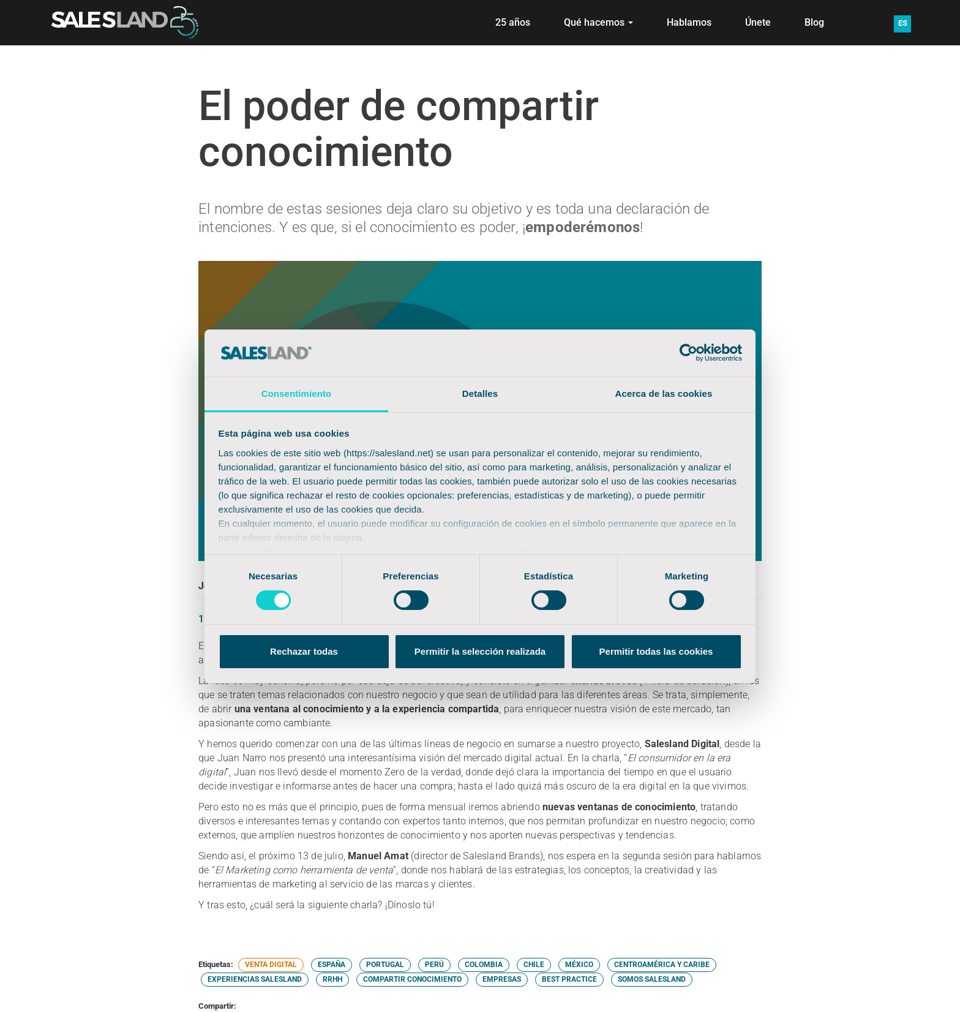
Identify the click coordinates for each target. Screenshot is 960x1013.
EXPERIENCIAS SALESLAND (255, 979)
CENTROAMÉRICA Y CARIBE (662, 964)
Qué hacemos (598, 22)
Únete (758, 22)
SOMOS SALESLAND (652, 979)
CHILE (533, 964)
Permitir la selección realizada (480, 651)
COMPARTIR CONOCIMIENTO (412, 979)
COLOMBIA (484, 964)
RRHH (332, 979)
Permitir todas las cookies (656, 651)
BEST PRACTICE (569, 979)
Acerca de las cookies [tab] (664, 393)
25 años (512, 22)
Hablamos (689, 22)
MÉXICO (579, 964)
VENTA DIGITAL (271, 964)
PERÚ (434, 964)
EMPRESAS (501, 979)
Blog (814, 22)
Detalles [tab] (480, 393)
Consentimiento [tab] (296, 393)
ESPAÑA (331, 964)
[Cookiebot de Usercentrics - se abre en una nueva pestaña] (688, 353)
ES (902, 23)
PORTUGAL (385, 964)
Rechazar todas (304, 651)
